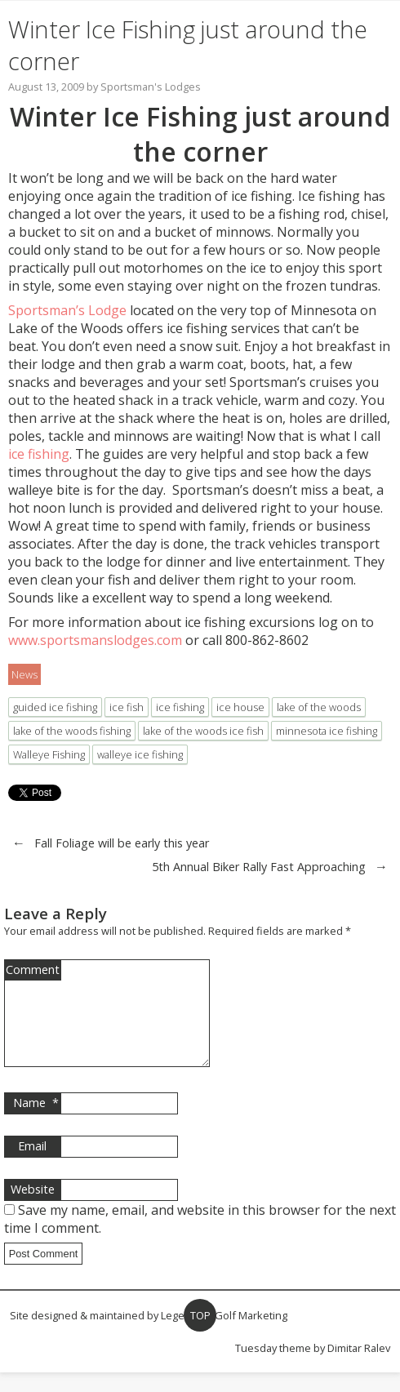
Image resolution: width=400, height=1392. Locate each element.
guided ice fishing (55, 707)
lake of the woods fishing (72, 730)
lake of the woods (319, 707)
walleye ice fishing (140, 754)
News (24, 674)
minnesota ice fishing (326, 730)
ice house (240, 707)
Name (36, 1122)
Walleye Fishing (49, 754)
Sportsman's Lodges (150, 86)
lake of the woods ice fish (203, 730)
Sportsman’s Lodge (69, 310)
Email (32, 1165)
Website (33, 1208)
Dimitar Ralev (358, 1367)
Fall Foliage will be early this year (121, 843)
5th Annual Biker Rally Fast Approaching (259, 866)
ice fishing (38, 454)
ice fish (126, 707)
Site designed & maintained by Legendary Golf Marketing (148, 1335)
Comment (33, 969)
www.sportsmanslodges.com (95, 640)
